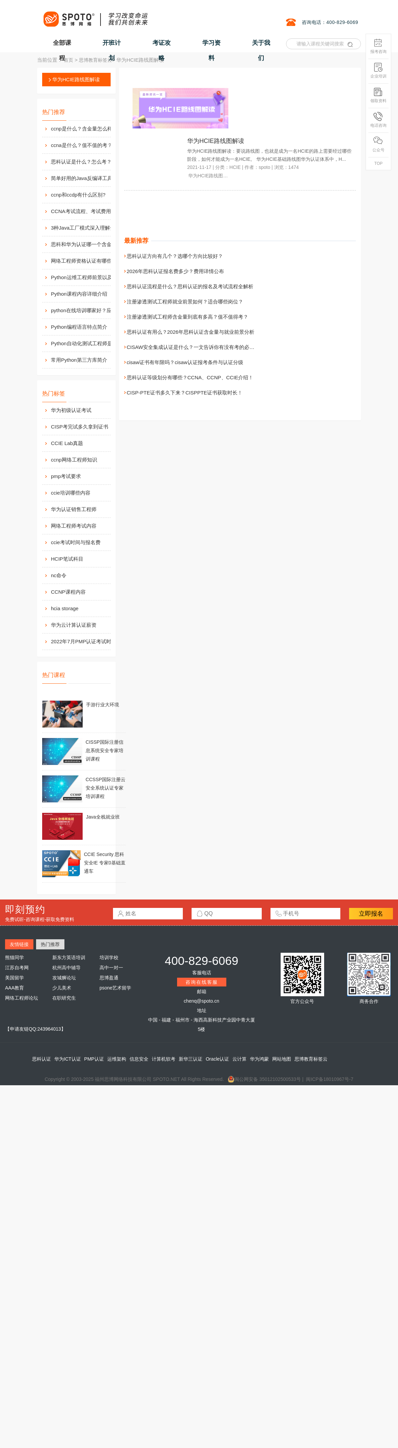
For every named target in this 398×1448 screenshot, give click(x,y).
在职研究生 (64, 998)
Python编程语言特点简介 (79, 327)
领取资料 (378, 95)
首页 (68, 60)
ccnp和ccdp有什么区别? (78, 195)
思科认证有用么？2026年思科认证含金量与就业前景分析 (190, 332)
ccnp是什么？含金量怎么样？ (84, 128)
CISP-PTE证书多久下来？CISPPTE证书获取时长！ (185, 392)
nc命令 (58, 575)
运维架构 (116, 1059)
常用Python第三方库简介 (79, 360)
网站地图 (281, 1059)
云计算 (239, 1059)
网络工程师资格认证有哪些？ (84, 261)
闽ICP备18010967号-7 (329, 1079)
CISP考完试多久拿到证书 (79, 427)
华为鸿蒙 (259, 1059)
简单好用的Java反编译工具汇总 (86, 178)
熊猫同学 (14, 957)
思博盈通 (109, 977)
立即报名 (371, 913)
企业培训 (378, 71)
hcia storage (65, 608)
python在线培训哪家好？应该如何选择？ (88, 310)
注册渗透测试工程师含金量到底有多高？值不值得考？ (187, 317)
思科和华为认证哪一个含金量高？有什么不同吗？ (88, 244)
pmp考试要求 (66, 476)
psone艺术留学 (115, 988)
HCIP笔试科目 (67, 559)
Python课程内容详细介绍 (79, 294)
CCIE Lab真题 (67, 443)
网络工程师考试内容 (73, 526)
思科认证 (41, 1059)
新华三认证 (190, 1059)
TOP (378, 163)
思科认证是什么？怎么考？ (81, 162)
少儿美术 (61, 988)
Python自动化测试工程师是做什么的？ (88, 343)
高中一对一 (111, 967)
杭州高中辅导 (66, 967)
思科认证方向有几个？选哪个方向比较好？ (175, 256)
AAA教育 (14, 988)
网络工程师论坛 (21, 998)
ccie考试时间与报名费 (76, 542)
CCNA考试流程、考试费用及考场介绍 (88, 211)
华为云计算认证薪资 (73, 625)
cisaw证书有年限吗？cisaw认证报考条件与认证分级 (185, 362)
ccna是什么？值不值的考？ (81, 145)
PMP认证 (94, 1059)
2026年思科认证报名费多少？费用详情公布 (175, 271)
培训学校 (109, 957)
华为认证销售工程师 (73, 509)
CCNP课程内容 (68, 592)
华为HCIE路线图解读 (76, 79)
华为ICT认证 (67, 1059)
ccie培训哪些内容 (70, 493)
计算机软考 (163, 1059)
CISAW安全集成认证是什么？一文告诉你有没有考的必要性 (193, 347)
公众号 (378, 144)
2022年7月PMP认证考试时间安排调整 (94, 641)
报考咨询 (378, 46)
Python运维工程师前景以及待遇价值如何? (88, 277)
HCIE (234, 167)
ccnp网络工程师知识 (74, 460)
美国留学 (14, 977)
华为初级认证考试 (71, 410)
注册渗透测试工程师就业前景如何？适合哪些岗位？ (185, 301)
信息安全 (139, 1059)
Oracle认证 (217, 1059)
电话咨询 (378, 120)
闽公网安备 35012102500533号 (264, 1079)
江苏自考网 (17, 967)
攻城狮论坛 (64, 977)
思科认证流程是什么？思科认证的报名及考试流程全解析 (190, 286)
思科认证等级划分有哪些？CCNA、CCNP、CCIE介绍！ (190, 377)
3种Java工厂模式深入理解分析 (85, 228)
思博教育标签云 (95, 60)
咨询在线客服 (202, 982)
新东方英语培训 (68, 957)
